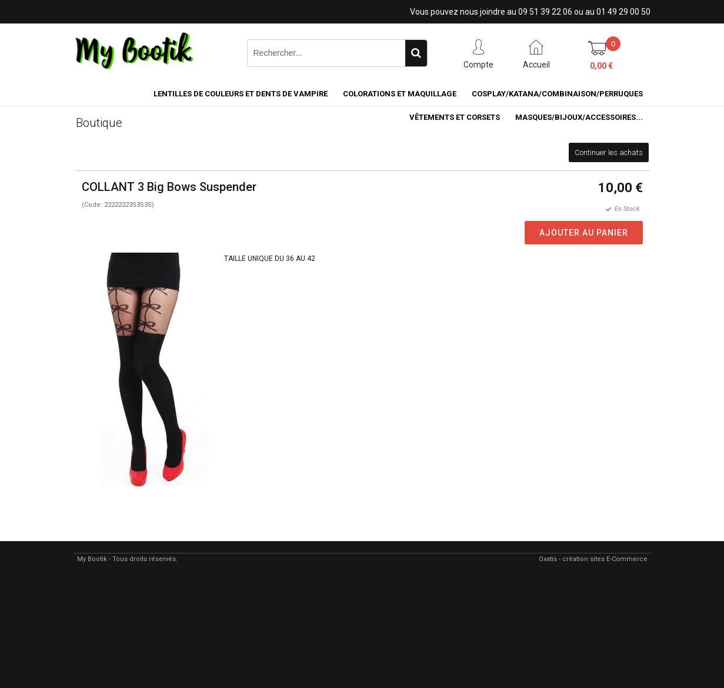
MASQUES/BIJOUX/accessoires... (579, 117)
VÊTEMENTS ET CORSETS (454, 117)
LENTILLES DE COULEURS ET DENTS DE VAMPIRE (241, 93)
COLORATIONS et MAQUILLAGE (399, 93)
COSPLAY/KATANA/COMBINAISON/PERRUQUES (557, 93)
